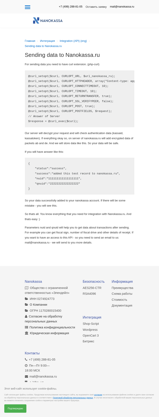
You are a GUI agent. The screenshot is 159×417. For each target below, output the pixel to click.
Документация (122, 305)
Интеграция (47, 40)
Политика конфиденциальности (52, 327)
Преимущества (122, 287)
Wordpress (90, 329)
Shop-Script (91, 323)
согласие (98, 395)
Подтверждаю (15, 408)
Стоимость (119, 299)
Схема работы (122, 293)
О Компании (38, 304)
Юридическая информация (49, 333)
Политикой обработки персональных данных (73, 398)
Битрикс (88, 341)
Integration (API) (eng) (73, 40)
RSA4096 (89, 293)
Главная (30, 40)
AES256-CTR (92, 287)
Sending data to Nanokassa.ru (43, 46)
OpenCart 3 (91, 335)
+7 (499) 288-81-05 (70, 6)
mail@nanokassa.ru (122, 6)
